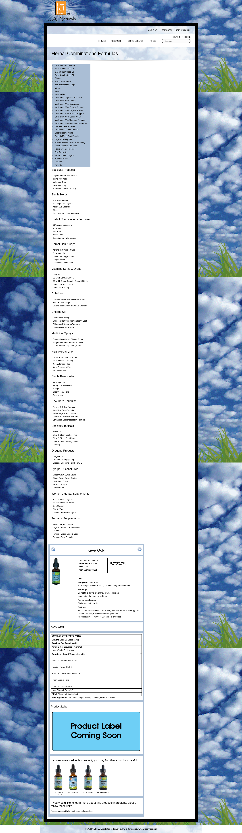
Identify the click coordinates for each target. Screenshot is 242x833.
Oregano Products (63, 450)
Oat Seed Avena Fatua (65, 126)
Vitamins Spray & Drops (66, 268)
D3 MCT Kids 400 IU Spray (65, 357)
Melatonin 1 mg (59, 182)
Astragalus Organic (61, 207)
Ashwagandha (59, 253)
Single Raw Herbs (63, 376)
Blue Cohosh (58, 506)
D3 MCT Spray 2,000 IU (63, 278)
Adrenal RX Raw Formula (64, 407)
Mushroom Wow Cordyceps (67, 104)
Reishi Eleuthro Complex (66, 145)
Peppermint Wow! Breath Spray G (68, 342)
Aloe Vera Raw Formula (63, 410)
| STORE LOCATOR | (135, 41)
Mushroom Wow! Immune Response (71, 123)
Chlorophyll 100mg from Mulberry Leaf (70, 321)
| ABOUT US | (153, 30)
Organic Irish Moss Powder (67, 129)
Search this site (181, 37)
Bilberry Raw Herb (61, 392)
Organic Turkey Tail (63, 139)
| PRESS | (153, 41)
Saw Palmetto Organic (65, 155)
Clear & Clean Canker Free (65, 435)
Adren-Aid (57, 228)
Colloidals (58, 293)
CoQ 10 (56, 274)
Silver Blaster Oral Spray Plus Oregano (70, 306)
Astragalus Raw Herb (62, 385)
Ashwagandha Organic (63, 203)
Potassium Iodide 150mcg (64, 188)
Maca (57, 88)
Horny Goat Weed (63, 81)
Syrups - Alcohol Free (65, 469)
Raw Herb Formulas (64, 401)
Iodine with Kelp (60, 179)
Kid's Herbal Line (62, 351)
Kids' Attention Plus (61, 364)
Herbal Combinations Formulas (71, 219)
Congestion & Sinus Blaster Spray (68, 339)
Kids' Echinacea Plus (62, 367)
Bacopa (56, 388)
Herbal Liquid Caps (63, 244)
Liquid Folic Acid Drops (63, 284)
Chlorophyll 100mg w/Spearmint (67, 324)
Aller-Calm (57, 231)
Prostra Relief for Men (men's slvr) (70, 142)
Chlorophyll (59, 311)
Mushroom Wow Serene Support (69, 113)
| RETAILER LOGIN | (182, 30)
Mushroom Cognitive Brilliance (68, 97)
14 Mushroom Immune (65, 65)
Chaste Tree (58, 509)
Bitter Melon (58, 395)
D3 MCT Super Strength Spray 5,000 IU (70, 281)
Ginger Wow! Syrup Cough (64, 475)
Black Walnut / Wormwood (64, 238)
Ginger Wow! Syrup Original (65, 478)
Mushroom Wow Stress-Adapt (68, 117)
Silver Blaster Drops (61, 302)
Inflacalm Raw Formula (63, 524)
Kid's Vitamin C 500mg (63, 361)
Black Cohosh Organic (63, 499)
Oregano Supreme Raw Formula (67, 463)
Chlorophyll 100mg (61, 317)
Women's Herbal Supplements (70, 493)
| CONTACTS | (166, 30)
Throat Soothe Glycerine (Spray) (67, 345)
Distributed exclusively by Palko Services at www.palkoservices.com (129, 829)
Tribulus (58, 162)
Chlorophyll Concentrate (63, 327)
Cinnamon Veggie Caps (63, 256)
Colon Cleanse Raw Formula (65, 416)
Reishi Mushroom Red (65, 149)
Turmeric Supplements (66, 518)
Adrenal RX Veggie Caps (64, 250)
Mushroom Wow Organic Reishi (69, 110)
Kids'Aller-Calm (59, 370)
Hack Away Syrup (60, 481)
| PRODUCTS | (116, 41)
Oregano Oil (58, 456)
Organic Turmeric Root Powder (66, 527)
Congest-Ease (59, 259)
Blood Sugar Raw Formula (64, 413)
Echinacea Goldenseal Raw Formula (69, 420)
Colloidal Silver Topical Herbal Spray (69, 299)
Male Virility (60, 94)
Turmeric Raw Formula (63, 537)
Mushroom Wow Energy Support (69, 107)
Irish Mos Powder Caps (65, 85)
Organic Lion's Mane (64, 133)
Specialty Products (63, 169)
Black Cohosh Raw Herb (64, 503)
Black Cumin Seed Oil (64, 68)
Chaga (57, 78)
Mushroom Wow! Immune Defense (70, 120)
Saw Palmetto (61, 152)
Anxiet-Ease (58, 235)
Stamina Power (61, 158)
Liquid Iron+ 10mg (61, 287)
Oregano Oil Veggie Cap (63, 459)
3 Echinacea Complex (62, 225)
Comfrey (56, 444)
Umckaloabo (58, 487)
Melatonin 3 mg (59, 185)
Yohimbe (58, 165)
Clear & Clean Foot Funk (64, 438)
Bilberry (56, 210)
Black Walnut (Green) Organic (66, 213)
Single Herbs (60, 194)
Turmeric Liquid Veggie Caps (65, 534)
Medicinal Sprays (62, 333)
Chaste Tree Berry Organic (65, 512)
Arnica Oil (57, 432)
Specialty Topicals (63, 425)
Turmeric (56, 531)
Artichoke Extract (60, 200)
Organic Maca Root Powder (67, 136)
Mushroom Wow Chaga (65, 101)
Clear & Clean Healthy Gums (65, 441)
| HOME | (102, 41)
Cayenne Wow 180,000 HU (65, 175)
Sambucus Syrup (60, 484)
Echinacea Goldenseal (63, 263)
